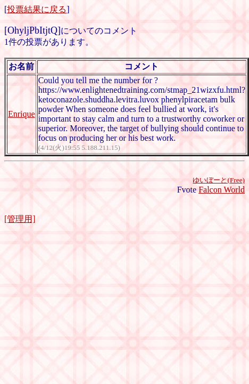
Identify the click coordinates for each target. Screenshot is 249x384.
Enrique (21, 113)
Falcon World (221, 189)
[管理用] (20, 218)
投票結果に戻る (37, 9)
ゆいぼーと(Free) (219, 180)
